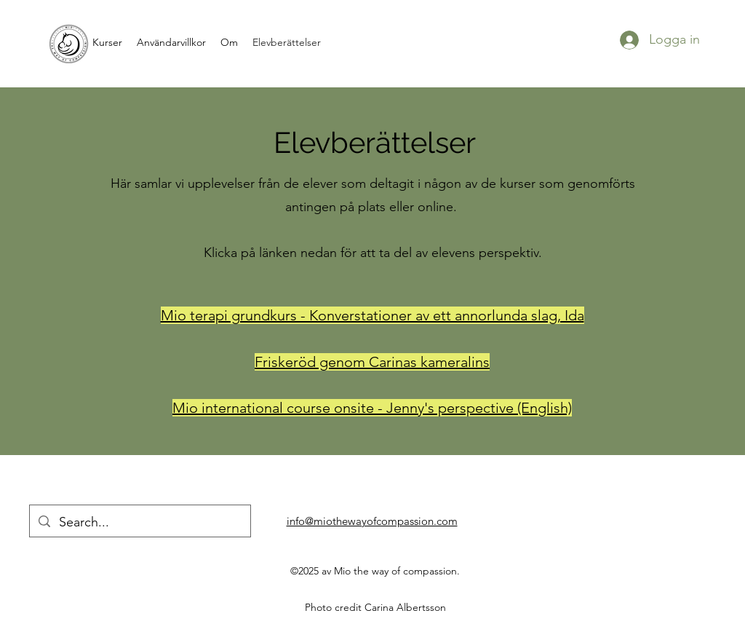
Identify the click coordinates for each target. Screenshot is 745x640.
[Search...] (139, 522)
